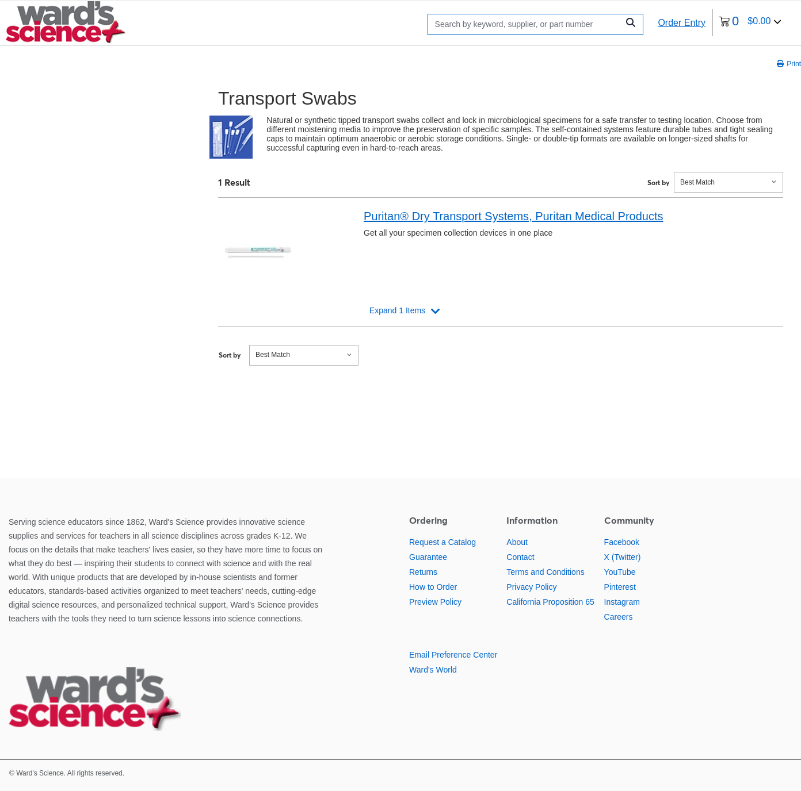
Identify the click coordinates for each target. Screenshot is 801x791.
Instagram (622, 601)
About (517, 542)
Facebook (621, 542)
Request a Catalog (442, 542)
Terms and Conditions (545, 572)
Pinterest (620, 587)
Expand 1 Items (397, 310)
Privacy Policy (531, 587)
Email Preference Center (453, 654)
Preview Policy (435, 601)
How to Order (433, 587)
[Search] (526, 24)
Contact (520, 557)
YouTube (620, 572)
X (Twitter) (622, 557)
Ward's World (433, 669)
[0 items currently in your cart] (750, 22)
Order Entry (681, 23)
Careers (618, 616)
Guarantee (428, 557)
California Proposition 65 (550, 601)
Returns (423, 572)
